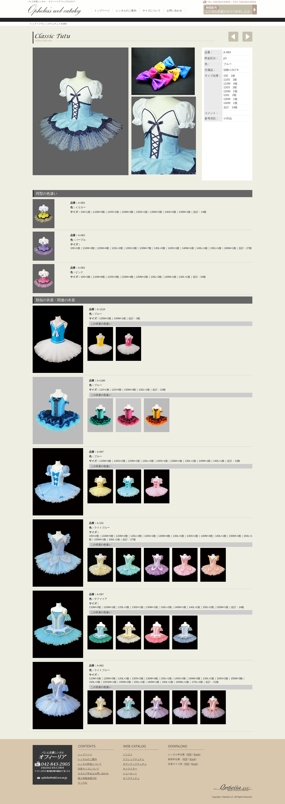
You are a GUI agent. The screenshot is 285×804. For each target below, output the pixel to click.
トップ (33, 24)
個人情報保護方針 (87, 778)
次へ (247, 37)
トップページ (102, 10)
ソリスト (127, 754)
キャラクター (130, 768)
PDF (189, 754)
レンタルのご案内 (126, 10)
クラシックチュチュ (48, 24)
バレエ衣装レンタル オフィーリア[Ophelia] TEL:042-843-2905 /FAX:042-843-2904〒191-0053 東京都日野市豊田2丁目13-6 (54, 759)
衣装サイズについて (88, 768)
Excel (197, 754)
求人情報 (82, 783)
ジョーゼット (130, 773)
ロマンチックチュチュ (135, 764)
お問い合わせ (174, 10)
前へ (233, 37)
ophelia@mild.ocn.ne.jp (54, 779)
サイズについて (151, 10)
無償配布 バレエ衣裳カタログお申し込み (230, 9)
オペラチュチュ (131, 778)
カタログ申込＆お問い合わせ (93, 773)
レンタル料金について (90, 764)
